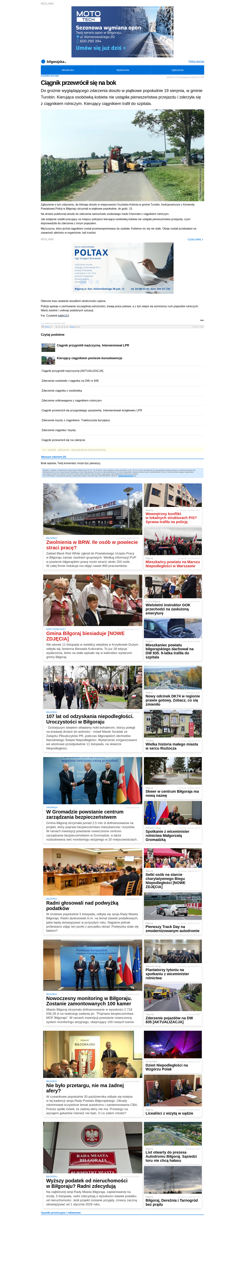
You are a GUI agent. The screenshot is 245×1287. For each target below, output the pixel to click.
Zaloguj (121, 476)
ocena (75, 327)
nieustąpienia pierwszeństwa (88, 449)
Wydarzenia (123, 70)
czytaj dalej (195, 239)
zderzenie (63, 449)
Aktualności (68, 70)
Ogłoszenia (177, 70)
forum (48, 327)
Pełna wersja (196, 61)
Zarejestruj (129, 476)
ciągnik (52, 449)
